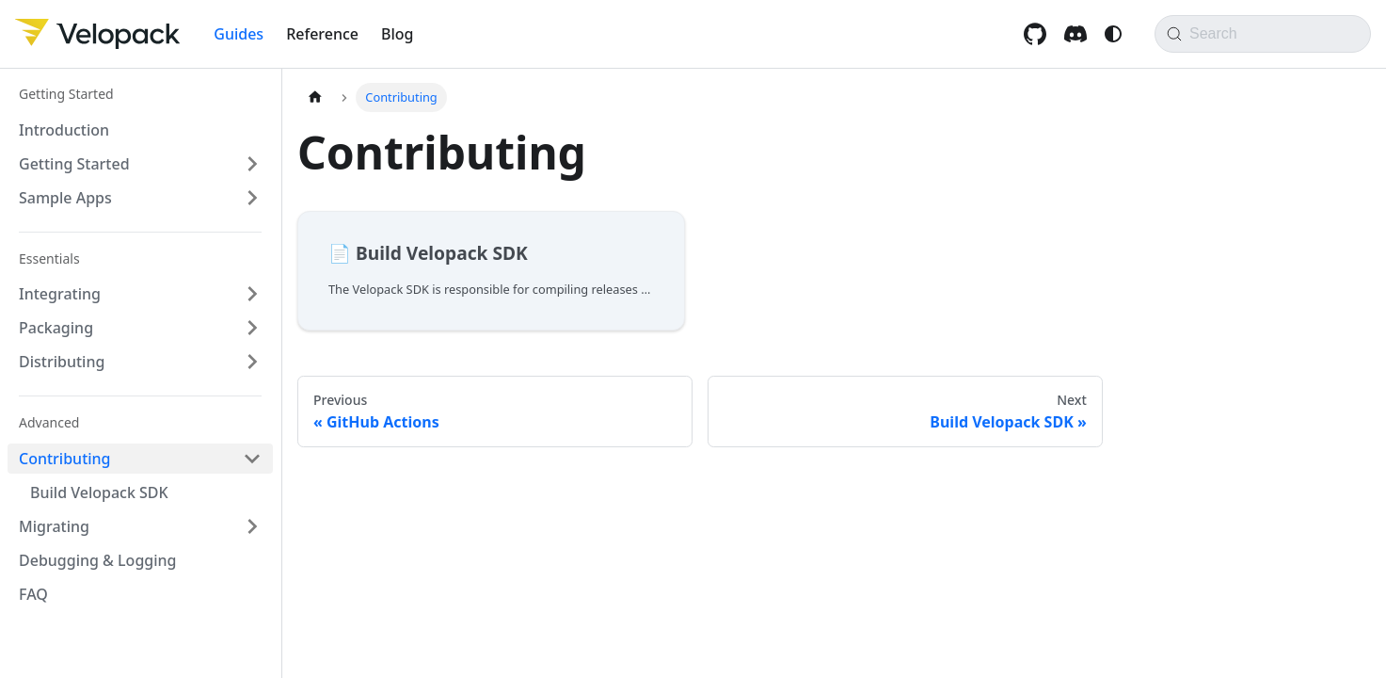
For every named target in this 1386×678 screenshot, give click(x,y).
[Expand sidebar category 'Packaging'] (252, 328)
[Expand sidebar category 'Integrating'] (252, 294)
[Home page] (315, 97)
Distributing (61, 361)
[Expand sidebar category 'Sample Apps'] (252, 198)
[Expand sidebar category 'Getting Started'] (252, 164)
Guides (238, 34)
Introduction (64, 130)
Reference (322, 34)
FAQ (33, 594)
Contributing (65, 458)
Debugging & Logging (98, 560)
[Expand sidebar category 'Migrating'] (252, 526)
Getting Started (74, 163)
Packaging (56, 327)
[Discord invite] (1078, 34)
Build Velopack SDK (99, 492)
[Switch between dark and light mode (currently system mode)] (1113, 34)
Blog (397, 34)
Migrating (54, 526)
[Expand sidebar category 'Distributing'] (252, 362)
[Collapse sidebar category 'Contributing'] (252, 459)
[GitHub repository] (1037, 34)
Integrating (60, 293)
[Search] (1263, 34)
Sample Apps (65, 197)
